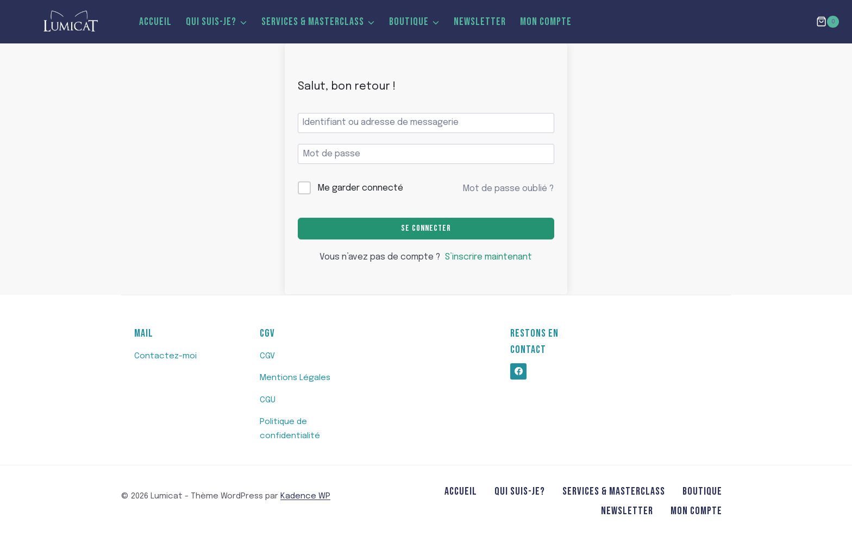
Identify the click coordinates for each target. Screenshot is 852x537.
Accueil (155, 21)
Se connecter (426, 228)
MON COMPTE (546, 21)
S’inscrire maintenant (488, 257)
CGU (267, 400)
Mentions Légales (295, 378)
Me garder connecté (360, 188)
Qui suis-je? (519, 491)
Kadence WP (305, 496)
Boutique (702, 491)
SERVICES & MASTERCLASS (613, 491)
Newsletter (480, 21)
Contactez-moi (165, 356)
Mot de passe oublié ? (508, 188)
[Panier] (827, 21)
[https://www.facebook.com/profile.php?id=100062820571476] (518, 371)
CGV (267, 356)
